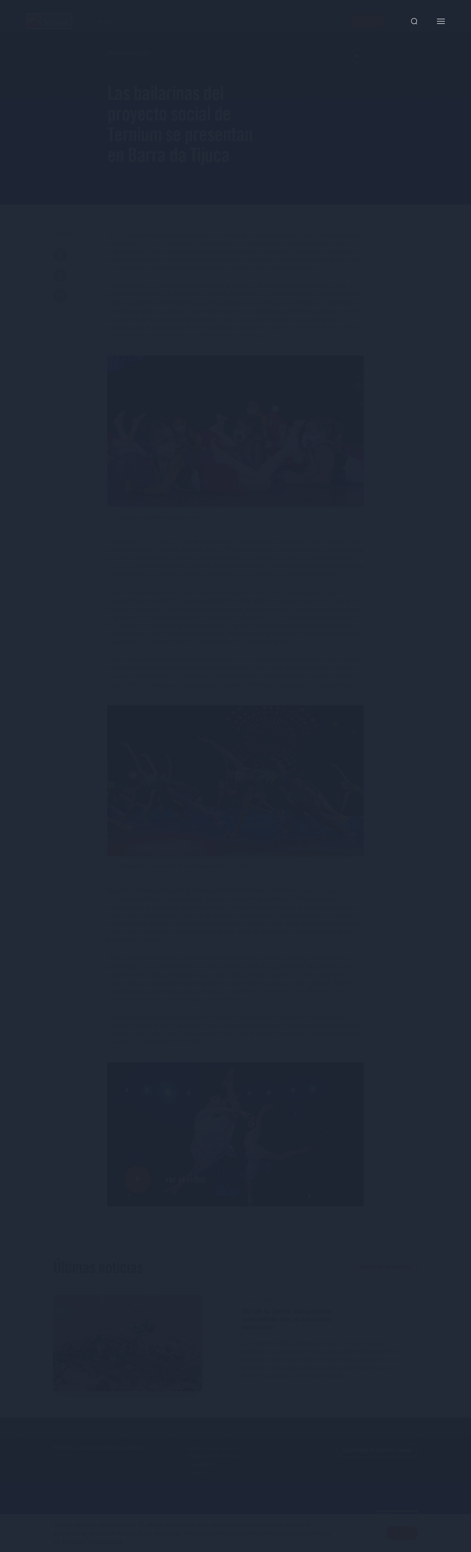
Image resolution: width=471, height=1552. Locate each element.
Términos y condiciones (92, 1547)
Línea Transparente (212, 1447)
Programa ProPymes (213, 1455)
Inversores (201, 1464)
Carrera (197, 1472)
